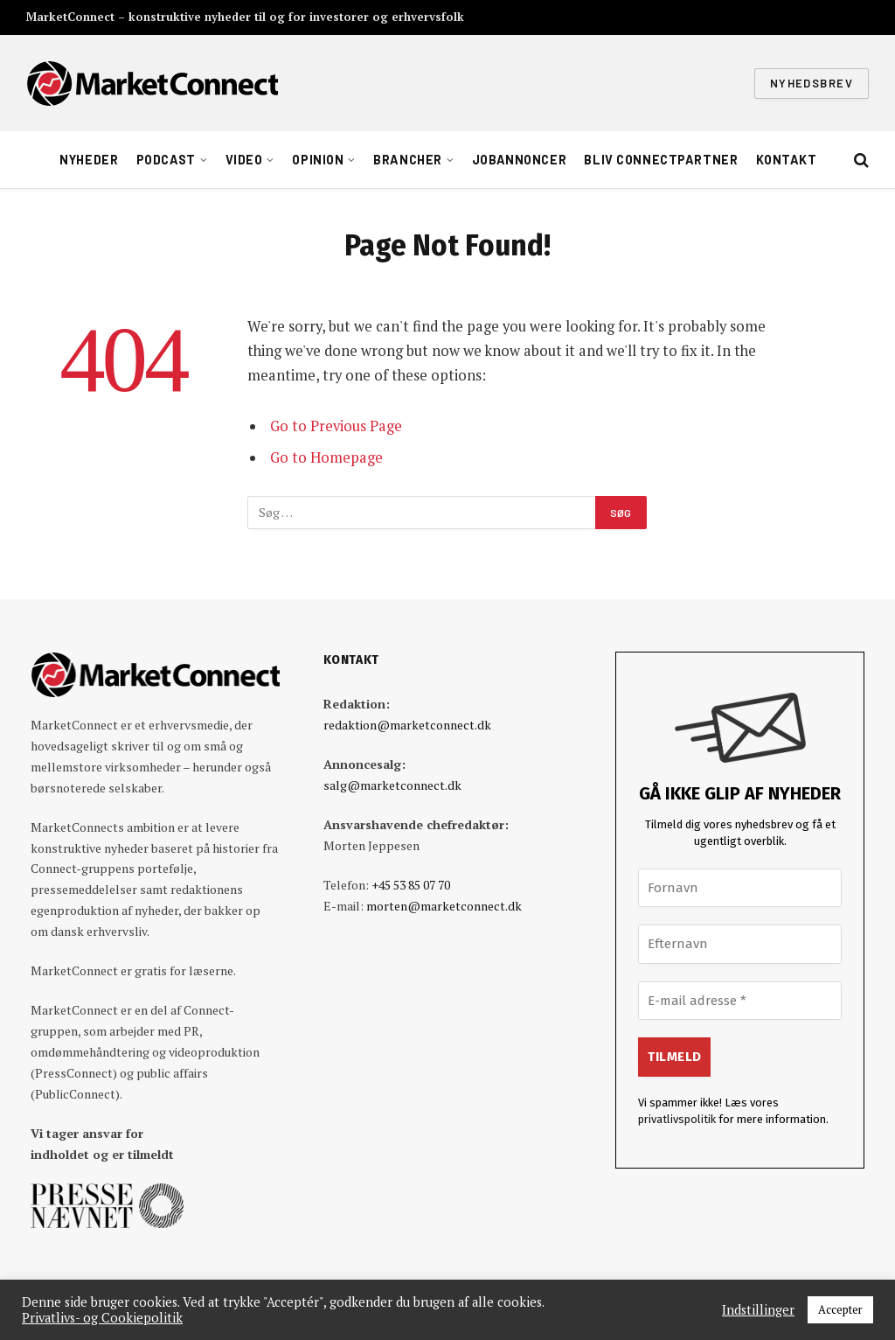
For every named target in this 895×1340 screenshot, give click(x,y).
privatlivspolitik (677, 1119)
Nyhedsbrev (811, 83)
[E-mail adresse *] (740, 1001)
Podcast (166, 159)
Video (244, 159)
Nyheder (88, 159)
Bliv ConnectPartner (661, 159)
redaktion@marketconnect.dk (407, 724)
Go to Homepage (326, 457)
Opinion (317, 159)
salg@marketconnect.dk (392, 785)
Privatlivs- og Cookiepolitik (102, 1318)
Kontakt (786, 159)
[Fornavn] (740, 888)
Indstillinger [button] (758, 1310)
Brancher (407, 159)
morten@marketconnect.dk (444, 905)
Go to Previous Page (336, 426)
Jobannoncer (519, 159)
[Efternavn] (740, 944)
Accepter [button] (840, 1309)
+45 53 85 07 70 (410, 884)
